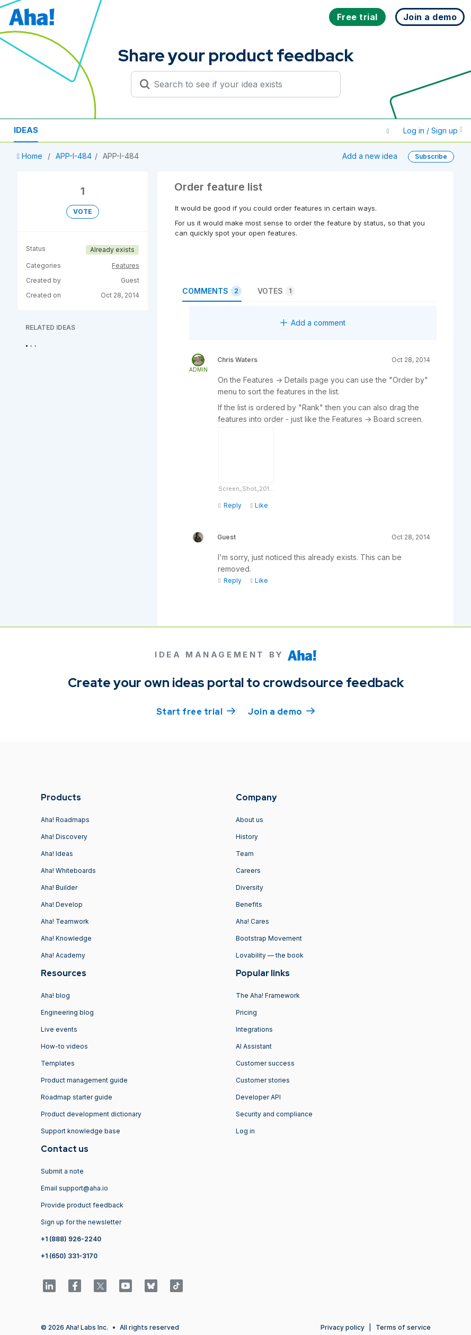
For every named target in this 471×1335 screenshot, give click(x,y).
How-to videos (64, 1046)
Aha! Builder (59, 887)
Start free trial (196, 710)
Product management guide (84, 1080)
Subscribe (431, 156)
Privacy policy (343, 1327)
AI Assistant (254, 1046)
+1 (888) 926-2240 (71, 1239)
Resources (78, 130)
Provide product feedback (82, 1205)
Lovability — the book (270, 955)
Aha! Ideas (57, 854)
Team (245, 854)
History (247, 837)
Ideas (26, 130)
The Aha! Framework (268, 995)
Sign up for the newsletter (81, 1222)
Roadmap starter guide (76, 1097)
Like (259, 505)
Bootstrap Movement (269, 938)
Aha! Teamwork (65, 921)
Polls (132, 130)
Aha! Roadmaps (65, 820)
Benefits (249, 904)
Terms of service (403, 1327)
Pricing (246, 1012)
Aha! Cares (252, 921)
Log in (245, 1131)
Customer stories (263, 1080)
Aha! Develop (62, 904)
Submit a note (62, 1171)
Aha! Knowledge (66, 938)
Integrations (254, 1029)
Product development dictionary (91, 1114)
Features (125, 265)
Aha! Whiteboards (68, 870)
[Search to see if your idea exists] (240, 84)
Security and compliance (274, 1114)
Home (31, 155)
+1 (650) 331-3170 (69, 1256)
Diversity (249, 887)
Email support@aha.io (74, 1188)
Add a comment (312, 322)
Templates (58, 1063)
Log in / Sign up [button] (433, 130)
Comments (212, 291)
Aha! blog (55, 995)
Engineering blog (67, 1012)
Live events (59, 1029)
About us (249, 820)
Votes (276, 291)
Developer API (258, 1097)
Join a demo (281, 710)
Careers (248, 870)
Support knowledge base (80, 1131)
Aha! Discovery (64, 837)
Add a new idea (369, 155)
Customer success (265, 1063)
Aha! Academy (63, 955)
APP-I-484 (74, 155)
